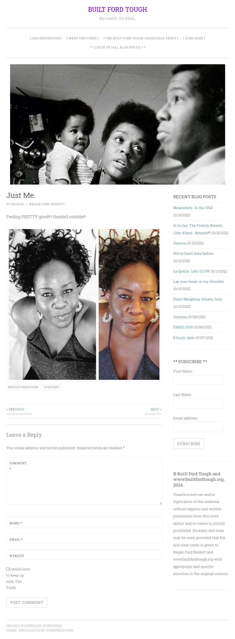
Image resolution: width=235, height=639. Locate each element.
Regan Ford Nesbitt (47, 204)
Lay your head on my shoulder (198, 281)
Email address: (185, 418)
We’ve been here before (193, 253)
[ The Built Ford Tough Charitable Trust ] (141, 38)
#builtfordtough (23, 387)
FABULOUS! (183, 327)
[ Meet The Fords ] (83, 38)
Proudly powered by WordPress (34, 626)
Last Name (182, 394)
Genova (179, 243)
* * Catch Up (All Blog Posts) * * (118, 47)
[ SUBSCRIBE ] (194, 38)
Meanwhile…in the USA (193, 207)
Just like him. (123, 411)
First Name (182, 371)
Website (16, 556)
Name (15, 523)
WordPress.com (59, 630)
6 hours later (184, 337)
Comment (17, 466)
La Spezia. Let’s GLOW (191, 271)
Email (16, 539)
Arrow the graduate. (45, 411)
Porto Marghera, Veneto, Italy (197, 299)
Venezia (180, 316)
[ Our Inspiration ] (46, 38)
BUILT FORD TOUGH (117, 9)
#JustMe (51, 387)
